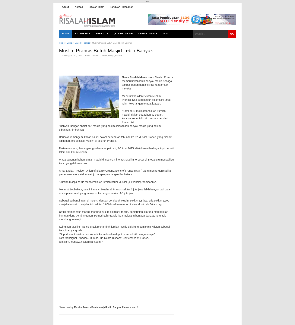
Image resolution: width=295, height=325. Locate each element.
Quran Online (123, 33)
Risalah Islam (96, 6)
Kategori (82, 33)
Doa (165, 33)
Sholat (102, 33)
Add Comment (92, 55)
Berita (104, 55)
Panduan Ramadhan (121, 6)
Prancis (118, 55)
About (65, 6)
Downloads (147, 33)
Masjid (111, 55)
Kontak (79, 6)
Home (65, 33)
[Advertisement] (103, 65)
